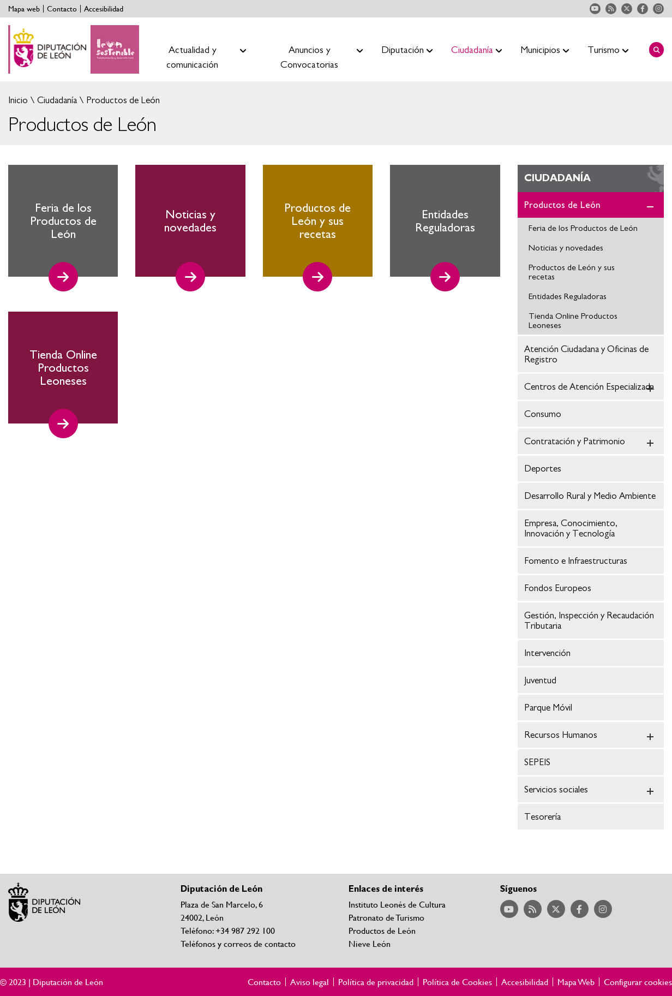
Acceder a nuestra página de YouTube (595, 8)
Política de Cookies (457, 981)
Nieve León (370, 943)
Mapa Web (576, 981)
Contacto (62, 9)
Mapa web (24, 9)
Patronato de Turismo (386, 917)
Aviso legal (309, 981)
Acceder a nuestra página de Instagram (658, 8)
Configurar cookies (638, 981)
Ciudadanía (56, 100)
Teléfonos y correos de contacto (238, 943)
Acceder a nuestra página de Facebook (642, 8)
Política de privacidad (375, 981)
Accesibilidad (103, 9)
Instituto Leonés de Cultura (397, 904)
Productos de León (122, 100)
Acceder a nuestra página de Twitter (626, 8)
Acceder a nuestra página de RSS (610, 8)
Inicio (18, 100)
